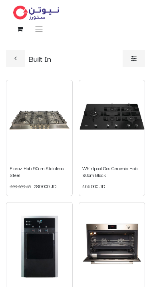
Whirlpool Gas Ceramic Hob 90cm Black (109, 171)
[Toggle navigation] (39, 29)
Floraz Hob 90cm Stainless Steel (37, 171)
